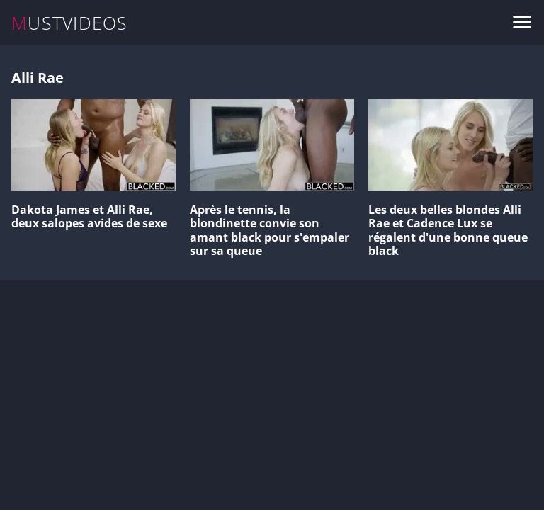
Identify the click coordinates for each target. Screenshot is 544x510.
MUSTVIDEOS (69, 23)
